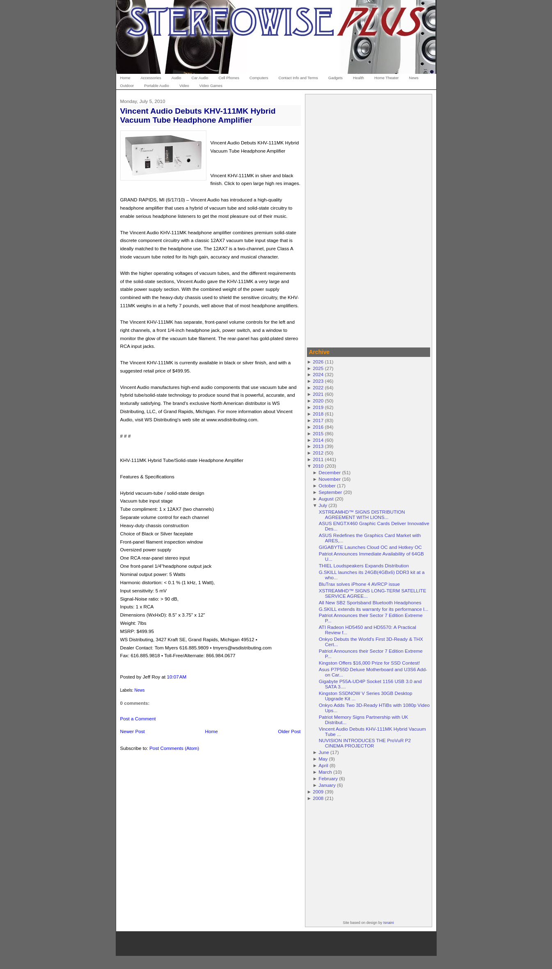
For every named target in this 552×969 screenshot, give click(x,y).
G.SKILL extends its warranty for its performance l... (373, 609)
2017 (318, 420)
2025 (318, 368)
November (329, 479)
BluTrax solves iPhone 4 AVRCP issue (359, 584)
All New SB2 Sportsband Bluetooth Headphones (370, 602)
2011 (318, 459)
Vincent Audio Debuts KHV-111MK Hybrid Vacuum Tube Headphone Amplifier (198, 115)
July (322, 505)
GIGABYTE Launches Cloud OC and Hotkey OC (370, 547)
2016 (318, 427)
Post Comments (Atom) (174, 748)
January (327, 785)
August (325, 498)
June (323, 752)
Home (211, 731)
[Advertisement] (368, 219)
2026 (318, 361)
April (323, 765)
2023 (318, 381)
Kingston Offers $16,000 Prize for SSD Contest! (369, 662)
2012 (318, 452)
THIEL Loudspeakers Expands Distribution (364, 565)
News (140, 690)
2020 (318, 400)
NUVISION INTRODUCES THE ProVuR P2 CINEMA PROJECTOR (365, 743)
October (327, 485)
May (323, 758)
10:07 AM (176, 676)
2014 (318, 440)
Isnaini (388, 923)
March (325, 772)
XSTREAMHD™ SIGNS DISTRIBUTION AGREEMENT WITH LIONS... (362, 514)
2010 (318, 466)
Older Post (289, 731)
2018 (318, 413)
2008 (318, 798)
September (330, 492)
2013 (318, 446)
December (329, 472)
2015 (318, 433)
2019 (318, 407)
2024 (318, 374)
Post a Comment (138, 718)
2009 (318, 791)
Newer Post (132, 731)
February (328, 778)
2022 (318, 387)
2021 (318, 394)
